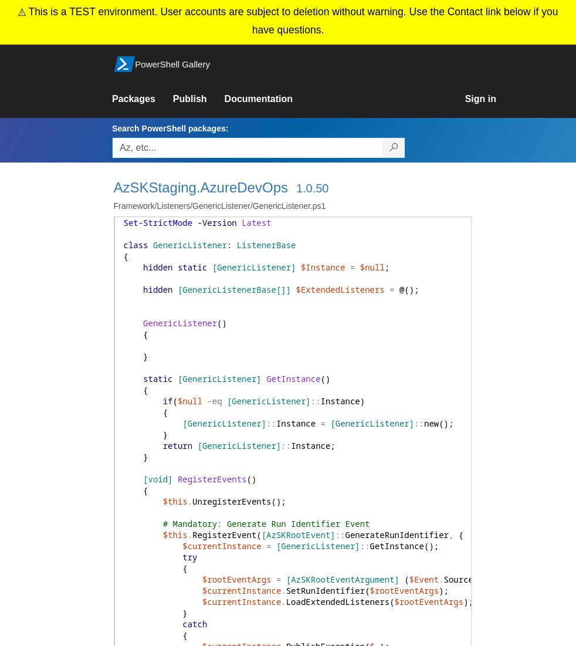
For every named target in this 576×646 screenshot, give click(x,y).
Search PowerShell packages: (170, 128)
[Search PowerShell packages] (393, 147)
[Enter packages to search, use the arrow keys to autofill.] (247, 147)
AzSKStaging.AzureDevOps (201, 187)
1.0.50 (312, 188)
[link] (142, 99)
